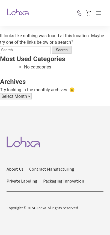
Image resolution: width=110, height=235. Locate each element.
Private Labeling (22, 181)
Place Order (88, 13)
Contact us (79, 13)
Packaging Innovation (63, 181)
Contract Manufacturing (51, 169)
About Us (15, 169)
